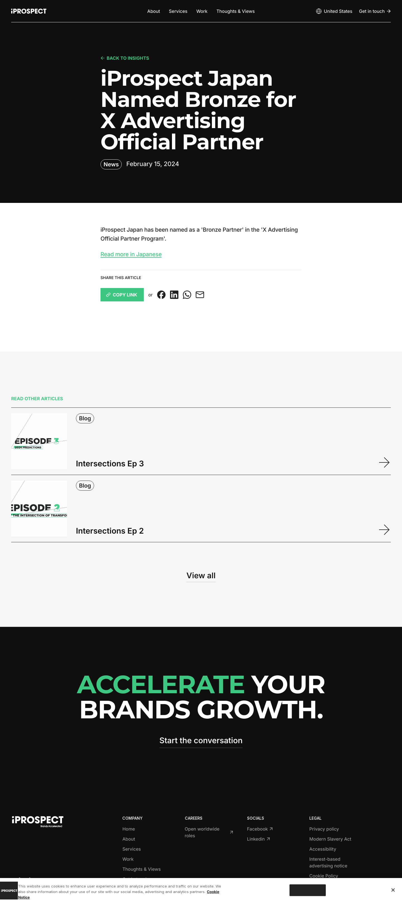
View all (201, 575)
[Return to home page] (28, 11)
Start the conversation (201, 740)
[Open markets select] (333, 11)
